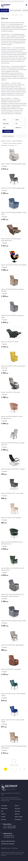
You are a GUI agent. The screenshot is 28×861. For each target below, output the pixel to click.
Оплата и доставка (15, 10)
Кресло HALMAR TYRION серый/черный (12, 188)
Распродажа (18, 819)
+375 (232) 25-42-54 (8, 837)
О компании (4, 805)
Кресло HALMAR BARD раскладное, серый (13, 620)
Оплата (17, 805)
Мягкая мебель (14, 14)
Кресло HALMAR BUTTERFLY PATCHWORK (13, 265)
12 (24, 769)
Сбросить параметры (8, 136)
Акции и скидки (18, 816)
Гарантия (17, 814)
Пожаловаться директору (7, 843)
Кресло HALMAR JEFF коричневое (11, 669)
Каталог (8, 14)
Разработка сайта (5, 848)
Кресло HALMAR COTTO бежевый (11, 517)
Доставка (17, 811)
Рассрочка (17, 808)
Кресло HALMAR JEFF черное (9, 341)
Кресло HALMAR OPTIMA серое (10, 392)
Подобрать (7, 131)
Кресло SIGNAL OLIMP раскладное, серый (13, 164)
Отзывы (3, 816)
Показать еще (14, 765)
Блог (2, 811)
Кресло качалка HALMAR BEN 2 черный (12, 469)
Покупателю (4, 808)
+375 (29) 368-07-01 (8, 835)
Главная (3, 14)
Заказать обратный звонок (8, 841)
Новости (3, 814)
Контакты (3, 819)
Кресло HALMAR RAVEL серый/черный (12, 645)
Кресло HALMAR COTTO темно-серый (12, 493)
